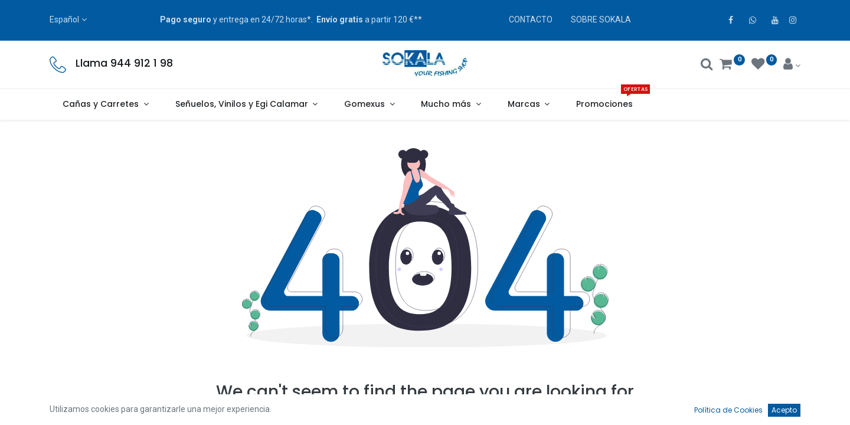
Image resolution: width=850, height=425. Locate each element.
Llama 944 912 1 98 (124, 63)
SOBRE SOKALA (601, 19)
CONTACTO (530, 19)
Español (64, 19)
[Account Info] (791, 65)
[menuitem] (604, 104)
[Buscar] (707, 65)
